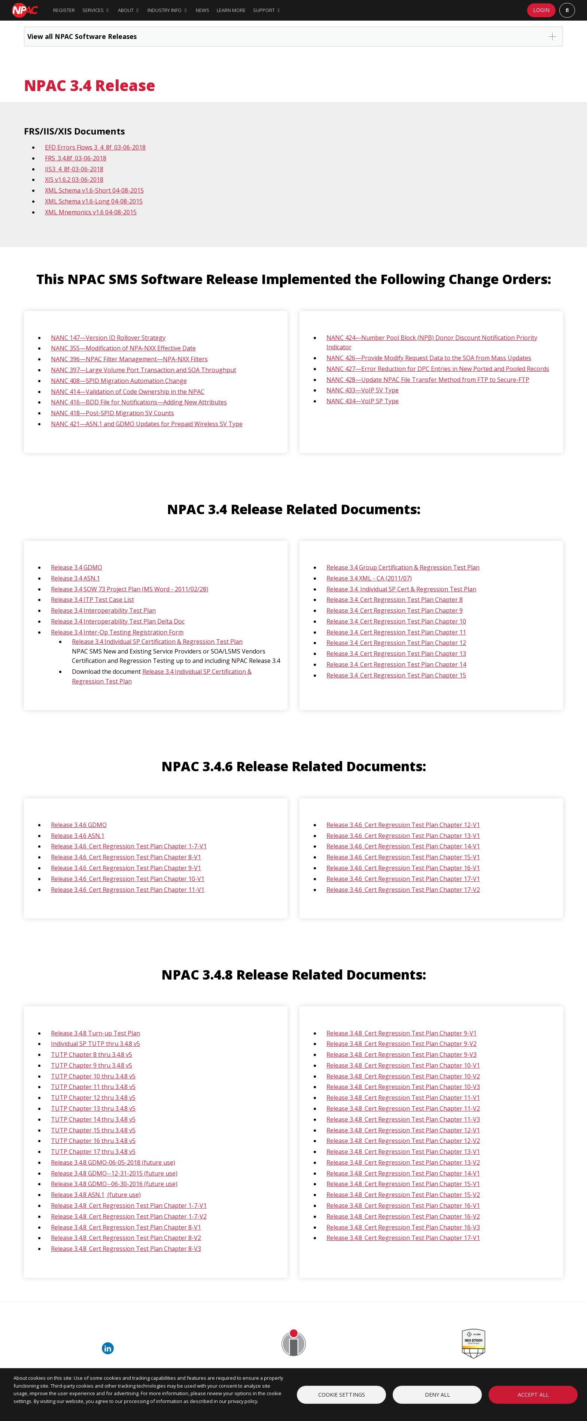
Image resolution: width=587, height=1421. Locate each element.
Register (64, 10)
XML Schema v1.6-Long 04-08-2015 (94, 201)
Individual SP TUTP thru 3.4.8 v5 (95, 1044)
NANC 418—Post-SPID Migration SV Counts (112, 413)
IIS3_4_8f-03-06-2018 (74, 169)
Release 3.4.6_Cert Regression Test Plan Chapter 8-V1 (126, 857)
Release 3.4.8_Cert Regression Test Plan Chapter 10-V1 (403, 1065)
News (202, 10)
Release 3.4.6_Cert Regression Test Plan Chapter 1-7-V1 (129, 846)
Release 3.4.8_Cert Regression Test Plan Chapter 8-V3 (126, 1248)
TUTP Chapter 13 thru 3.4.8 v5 (93, 1108)
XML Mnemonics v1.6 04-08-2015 (91, 212)
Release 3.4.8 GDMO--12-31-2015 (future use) (114, 1173)
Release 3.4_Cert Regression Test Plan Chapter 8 (394, 599)
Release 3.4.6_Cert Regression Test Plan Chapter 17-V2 (403, 890)
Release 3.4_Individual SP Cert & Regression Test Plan (401, 589)
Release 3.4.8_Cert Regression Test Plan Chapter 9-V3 (401, 1054)
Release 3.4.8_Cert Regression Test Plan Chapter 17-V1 (403, 1238)
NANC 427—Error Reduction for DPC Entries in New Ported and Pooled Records (437, 369)
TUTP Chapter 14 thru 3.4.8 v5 (93, 1119)
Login (541, 9)
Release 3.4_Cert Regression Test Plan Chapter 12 (396, 643)
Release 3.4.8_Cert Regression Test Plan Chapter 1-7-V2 (129, 1216)
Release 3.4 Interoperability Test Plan (103, 610)
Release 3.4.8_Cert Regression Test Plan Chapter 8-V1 (126, 1227)
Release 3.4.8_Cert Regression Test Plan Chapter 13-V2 (403, 1162)
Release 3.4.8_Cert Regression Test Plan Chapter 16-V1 (403, 1205)
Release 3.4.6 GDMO (79, 825)
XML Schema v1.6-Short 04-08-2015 (94, 190)
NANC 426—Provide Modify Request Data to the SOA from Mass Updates (428, 358)
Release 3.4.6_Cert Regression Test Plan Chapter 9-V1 (126, 868)
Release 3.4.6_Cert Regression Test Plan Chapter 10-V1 (127, 879)
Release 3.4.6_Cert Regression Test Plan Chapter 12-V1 (403, 825)
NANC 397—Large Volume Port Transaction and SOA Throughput (143, 370)
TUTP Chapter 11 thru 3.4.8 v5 (93, 1087)
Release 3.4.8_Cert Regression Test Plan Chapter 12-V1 (403, 1130)
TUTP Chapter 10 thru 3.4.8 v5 (93, 1076)
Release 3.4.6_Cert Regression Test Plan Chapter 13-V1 (403, 836)
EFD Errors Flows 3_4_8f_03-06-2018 (95, 147)
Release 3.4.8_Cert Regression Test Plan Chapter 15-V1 (403, 1184)
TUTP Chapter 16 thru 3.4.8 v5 (93, 1141)
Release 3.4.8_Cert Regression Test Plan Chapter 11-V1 (403, 1097)
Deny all (437, 1394)
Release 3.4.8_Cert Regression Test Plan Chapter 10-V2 (403, 1076)
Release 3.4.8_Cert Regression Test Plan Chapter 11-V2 (403, 1108)
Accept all (533, 1394)
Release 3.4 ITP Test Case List (92, 599)
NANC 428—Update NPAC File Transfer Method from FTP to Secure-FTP (427, 379)
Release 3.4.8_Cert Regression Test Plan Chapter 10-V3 (403, 1087)
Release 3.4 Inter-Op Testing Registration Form (117, 632)
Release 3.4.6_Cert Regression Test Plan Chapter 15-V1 (403, 857)
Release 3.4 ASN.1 (75, 578)
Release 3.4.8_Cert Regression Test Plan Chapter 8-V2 (126, 1238)
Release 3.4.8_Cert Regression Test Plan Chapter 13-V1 (403, 1151)
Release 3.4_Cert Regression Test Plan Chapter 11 (396, 632)
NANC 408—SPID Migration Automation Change (119, 381)
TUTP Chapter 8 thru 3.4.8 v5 (91, 1054)
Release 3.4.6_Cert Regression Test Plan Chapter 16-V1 (403, 868)
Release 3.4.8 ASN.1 (77, 1195)
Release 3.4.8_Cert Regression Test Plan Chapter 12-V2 (403, 1141)
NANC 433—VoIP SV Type (362, 390)
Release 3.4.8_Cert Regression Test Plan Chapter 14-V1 (403, 1173)
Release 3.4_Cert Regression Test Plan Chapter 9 (394, 610)
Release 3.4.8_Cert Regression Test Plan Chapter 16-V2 (403, 1216)
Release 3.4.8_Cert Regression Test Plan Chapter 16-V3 (403, 1227)
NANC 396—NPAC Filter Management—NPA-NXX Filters (129, 359)
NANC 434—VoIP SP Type (362, 401)
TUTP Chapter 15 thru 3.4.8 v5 (93, 1130)
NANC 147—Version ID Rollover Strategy (108, 338)
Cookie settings (341, 1394)
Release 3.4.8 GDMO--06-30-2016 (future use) (114, 1184)
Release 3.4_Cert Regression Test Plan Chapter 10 (396, 621)
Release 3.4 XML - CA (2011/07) (369, 578)
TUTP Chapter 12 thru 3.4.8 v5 (93, 1097)
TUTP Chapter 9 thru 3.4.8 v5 (91, 1065)
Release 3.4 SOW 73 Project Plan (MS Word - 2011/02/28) (129, 589)
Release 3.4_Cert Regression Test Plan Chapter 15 (396, 675)
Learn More (231, 10)
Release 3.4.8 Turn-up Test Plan (95, 1033)
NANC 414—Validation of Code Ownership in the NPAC (127, 391)
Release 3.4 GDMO (76, 567)
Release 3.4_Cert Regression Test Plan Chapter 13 (396, 653)
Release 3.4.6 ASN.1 (77, 836)
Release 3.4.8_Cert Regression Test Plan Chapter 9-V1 (401, 1033)
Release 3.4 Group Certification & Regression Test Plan (403, 567)
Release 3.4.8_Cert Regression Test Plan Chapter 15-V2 (403, 1195)
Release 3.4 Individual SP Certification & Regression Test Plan (157, 641)
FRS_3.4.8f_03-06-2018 (75, 158)
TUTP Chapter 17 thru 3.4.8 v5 (93, 1151)
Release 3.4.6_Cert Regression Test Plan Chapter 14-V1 (403, 846)
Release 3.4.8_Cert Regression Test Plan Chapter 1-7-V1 (129, 1205)
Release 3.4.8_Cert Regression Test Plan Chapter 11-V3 (403, 1119)
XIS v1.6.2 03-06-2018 (74, 179)
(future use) (123, 1195)
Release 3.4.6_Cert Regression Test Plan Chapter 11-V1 (127, 890)
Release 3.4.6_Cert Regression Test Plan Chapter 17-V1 (403, 879)
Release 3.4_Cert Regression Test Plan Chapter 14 (396, 664)
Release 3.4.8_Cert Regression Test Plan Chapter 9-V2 (401, 1044)
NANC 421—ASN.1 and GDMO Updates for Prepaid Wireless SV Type (147, 424)
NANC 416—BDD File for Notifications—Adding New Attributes (139, 402)
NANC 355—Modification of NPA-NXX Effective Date (123, 348)
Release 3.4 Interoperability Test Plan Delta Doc (118, 621)
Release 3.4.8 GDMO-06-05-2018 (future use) (113, 1162)
